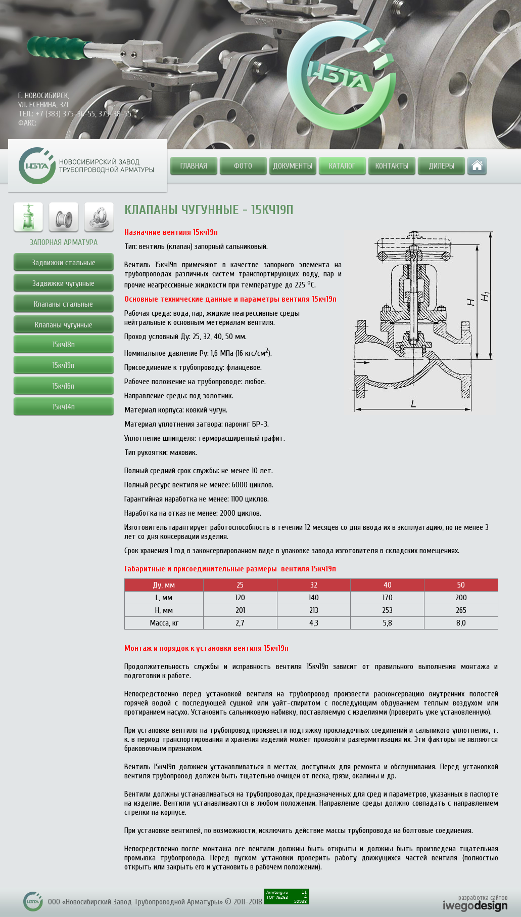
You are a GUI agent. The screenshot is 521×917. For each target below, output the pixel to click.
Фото (243, 166)
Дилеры (441, 166)
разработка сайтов (483, 897)
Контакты (391, 166)
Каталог (342, 166)
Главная (193, 166)
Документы (292, 166)
